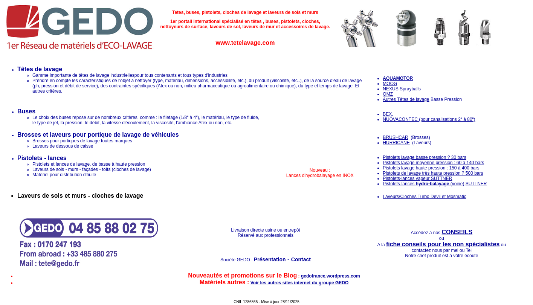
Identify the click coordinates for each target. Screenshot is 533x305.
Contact (301, 259)
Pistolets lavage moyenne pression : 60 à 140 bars (433, 162)
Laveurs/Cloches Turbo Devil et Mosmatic (424, 196)
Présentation (270, 259)
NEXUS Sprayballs (402, 89)
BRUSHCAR (395, 137)
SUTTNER (476, 183)
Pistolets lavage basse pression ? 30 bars (424, 157)
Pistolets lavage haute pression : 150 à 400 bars (431, 168)
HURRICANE (396, 142)
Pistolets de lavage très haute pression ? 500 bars (433, 173)
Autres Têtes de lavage (406, 99)
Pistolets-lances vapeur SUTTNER (417, 178)
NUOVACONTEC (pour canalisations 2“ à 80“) (429, 119)
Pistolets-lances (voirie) (423, 183)
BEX (387, 114)
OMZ (388, 94)
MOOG (390, 83)
